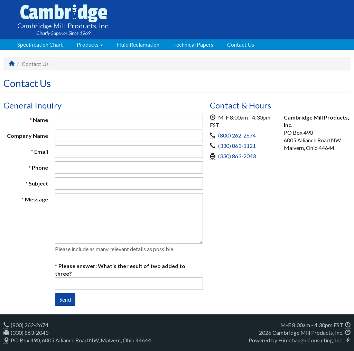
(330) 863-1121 (237, 145)
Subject (38, 183)
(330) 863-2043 (237, 156)
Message (36, 199)
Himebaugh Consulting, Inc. (310, 340)
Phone (40, 167)
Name (40, 119)
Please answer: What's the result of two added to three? (120, 270)
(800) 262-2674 (237, 135)
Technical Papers (193, 44)
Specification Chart (40, 44)
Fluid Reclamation (138, 44)
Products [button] (90, 44)
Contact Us (240, 44)
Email (41, 151)
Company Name (27, 135)
